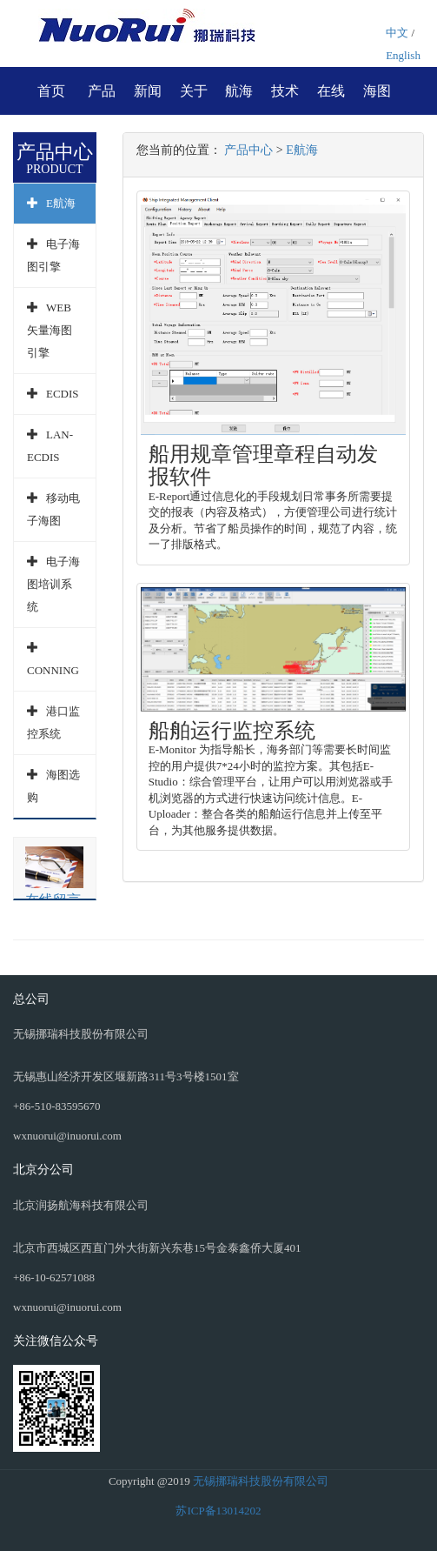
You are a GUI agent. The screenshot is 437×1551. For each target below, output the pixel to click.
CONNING (53, 670)
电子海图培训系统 (53, 584)
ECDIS (62, 393)
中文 (397, 32)
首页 (51, 91)
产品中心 (248, 150)
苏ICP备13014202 (218, 1510)
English (403, 55)
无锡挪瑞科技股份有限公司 (260, 1480)
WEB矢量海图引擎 (49, 330)
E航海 (61, 203)
